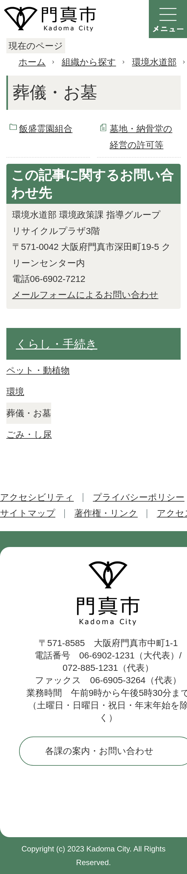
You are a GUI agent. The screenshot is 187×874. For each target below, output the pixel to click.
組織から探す (89, 62)
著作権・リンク (106, 513)
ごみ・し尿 (29, 434)
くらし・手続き (56, 343)
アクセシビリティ (37, 497)
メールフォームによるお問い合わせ (85, 295)
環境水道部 (154, 62)
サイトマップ (27, 513)
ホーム (32, 62)
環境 (15, 392)
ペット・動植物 (38, 370)
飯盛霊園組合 (46, 129)
